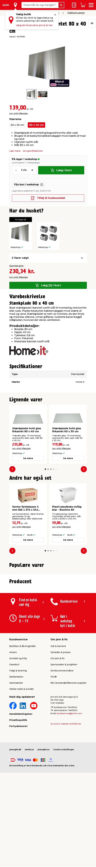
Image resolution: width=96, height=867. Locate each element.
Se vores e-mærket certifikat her (66, 794)
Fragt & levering (18, 741)
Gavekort (14, 735)
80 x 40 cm (36, 125)
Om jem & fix (58, 729)
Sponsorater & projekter (64, 735)
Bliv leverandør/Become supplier (69, 753)
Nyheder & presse (61, 723)
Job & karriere (58, 716)
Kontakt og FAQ (18, 729)
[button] (45, 469)
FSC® (54, 747)
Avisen (13, 723)
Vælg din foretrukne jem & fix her (34, 25)
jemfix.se (29, 820)
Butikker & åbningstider (22, 716)
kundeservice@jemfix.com (69, 784)
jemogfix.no (44, 820)
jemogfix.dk (15, 820)
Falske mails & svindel (21, 759)
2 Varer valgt (20, 257)
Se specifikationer (33, 151)
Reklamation (16, 747)
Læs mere (14, 151)
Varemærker (16, 753)
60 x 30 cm (17, 125)
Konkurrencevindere (62, 741)
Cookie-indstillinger (63, 820)
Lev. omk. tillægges (18, 113)
